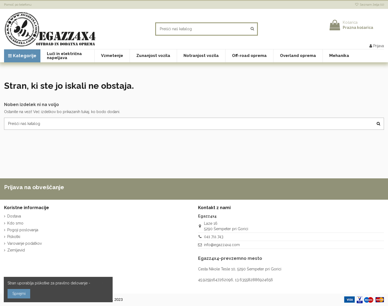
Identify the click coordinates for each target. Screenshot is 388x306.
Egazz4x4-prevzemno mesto (230, 258)
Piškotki (13, 236)
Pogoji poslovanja (22, 230)
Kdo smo (15, 223)
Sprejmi (19, 293)
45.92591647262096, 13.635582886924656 (235, 280)
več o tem (100, 283)
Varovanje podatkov (24, 243)
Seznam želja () (369, 4)
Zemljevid (16, 250)
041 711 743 (213, 236)
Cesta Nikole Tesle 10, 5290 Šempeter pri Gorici (239, 269)
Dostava (14, 216)
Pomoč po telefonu (18, 4)
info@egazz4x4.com (222, 245)
